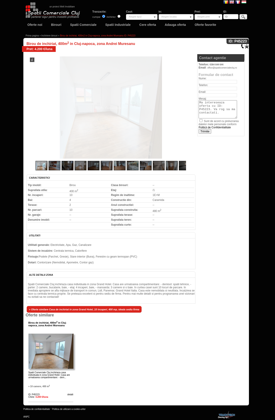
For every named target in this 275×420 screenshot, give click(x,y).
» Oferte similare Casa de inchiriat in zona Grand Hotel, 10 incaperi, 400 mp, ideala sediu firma (84, 309)
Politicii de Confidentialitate (215, 127)
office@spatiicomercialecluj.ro (222, 68)
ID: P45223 (34, 394)
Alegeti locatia (169, 16)
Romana (226, 2)
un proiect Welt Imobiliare (62, 6)
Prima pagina (32, 35)
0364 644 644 (216, 64)
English (231, 2)
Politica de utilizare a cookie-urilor (69, 409)
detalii (70, 394)
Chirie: (38, 397)
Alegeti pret (203, 16)
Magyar (244, 2)
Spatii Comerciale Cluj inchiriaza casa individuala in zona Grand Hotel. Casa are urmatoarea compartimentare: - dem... (49, 375)
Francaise (237, 2)
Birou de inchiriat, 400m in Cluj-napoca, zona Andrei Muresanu (47, 324)
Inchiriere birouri (49, 35)
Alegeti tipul (135, 16)
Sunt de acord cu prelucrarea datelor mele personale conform (219, 124)
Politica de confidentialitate (36, 409)
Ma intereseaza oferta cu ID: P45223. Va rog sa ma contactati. (218, 109)
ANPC (26, 417)
